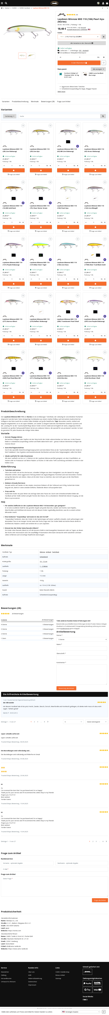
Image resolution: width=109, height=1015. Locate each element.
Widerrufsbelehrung (35, 978)
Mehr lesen (61, 92)
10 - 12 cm (43, 561)
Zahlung (3, 975)
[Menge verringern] (60, 57)
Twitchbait (55, 552)
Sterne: (59, 635)
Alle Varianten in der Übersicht (81, 43)
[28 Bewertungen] (72, 15)
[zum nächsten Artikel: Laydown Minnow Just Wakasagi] (106, 8)
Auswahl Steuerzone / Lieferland (78, 29)
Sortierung (8, 116)
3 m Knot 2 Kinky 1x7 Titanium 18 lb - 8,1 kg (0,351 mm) (71, 75)
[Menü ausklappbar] (2, 3)
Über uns (31, 972)
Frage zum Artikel (63, 101)
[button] (103, 3)
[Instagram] (86, 1000)
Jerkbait (48, 552)
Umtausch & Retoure (8, 982)
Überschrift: (61, 653)
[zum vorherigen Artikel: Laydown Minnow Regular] (103, 8)
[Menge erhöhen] (103, 57)
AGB (29, 975)
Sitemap (58, 978)
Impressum (32, 985)
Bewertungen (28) (48, 101)
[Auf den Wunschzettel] (103, 62)
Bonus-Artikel (60, 975)
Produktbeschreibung (20, 101)
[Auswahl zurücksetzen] (103, 36)
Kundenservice (65, 628)
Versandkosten (6, 978)
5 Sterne (4, 620)
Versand (83, 27)
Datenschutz (32, 982)
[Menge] (79, 57)
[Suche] (59, 116)
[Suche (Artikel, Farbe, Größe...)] (6, 3)
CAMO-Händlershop (62, 972)
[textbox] (81, 1012)
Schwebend (44, 557)
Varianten (5, 101)
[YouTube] (85, 1000)
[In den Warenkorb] (14, 170)
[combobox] (80, 1011)
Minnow (42, 552)
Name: (59, 644)
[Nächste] (47, 721)
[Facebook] (83, 1000)
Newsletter (5, 972)
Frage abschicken (100, 900)
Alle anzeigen (98, 69)
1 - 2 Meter (44, 566)
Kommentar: (61, 662)
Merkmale (35, 101)
